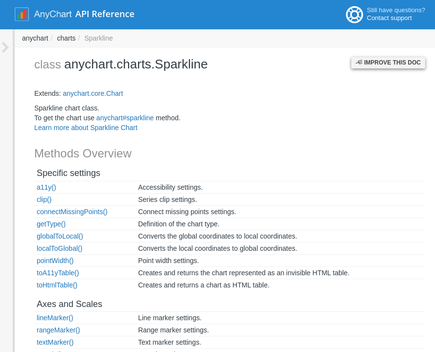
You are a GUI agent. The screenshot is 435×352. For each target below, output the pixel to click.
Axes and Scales (55, 304)
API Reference (105, 14)
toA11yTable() (43, 273)
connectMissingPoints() (57, 212)
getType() (36, 224)
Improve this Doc (388, 62)
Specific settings (54, 173)
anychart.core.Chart (78, 93)
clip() (29, 199)
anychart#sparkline (110, 118)
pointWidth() (40, 260)
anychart (167, 38)
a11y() (32, 187)
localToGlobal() (45, 248)
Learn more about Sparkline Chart (71, 128)
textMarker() (40, 342)
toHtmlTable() (42, 285)
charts (198, 38)
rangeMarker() (44, 330)
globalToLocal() (45, 236)
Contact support (389, 18)
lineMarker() (40, 318)
